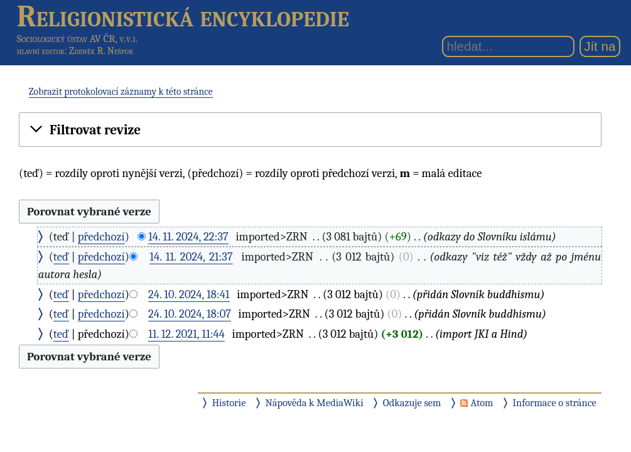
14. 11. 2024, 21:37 (191, 257)
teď (61, 257)
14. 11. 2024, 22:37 (188, 237)
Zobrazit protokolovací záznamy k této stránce (121, 91)
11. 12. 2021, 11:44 (186, 334)
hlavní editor (41, 50)
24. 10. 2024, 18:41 (189, 294)
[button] (310, 130)
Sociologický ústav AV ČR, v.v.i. (77, 39)
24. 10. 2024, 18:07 (189, 314)
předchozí (101, 237)
